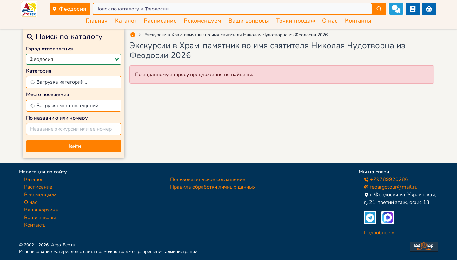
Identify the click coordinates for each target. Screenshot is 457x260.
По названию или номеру (57, 117)
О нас (330, 20)
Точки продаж (295, 20)
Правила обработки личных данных (213, 187)
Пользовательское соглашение (207, 179)
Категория (38, 71)
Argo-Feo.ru (63, 245)
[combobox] (73, 59)
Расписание (160, 20)
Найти (73, 146)
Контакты (358, 20)
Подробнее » (379, 232)
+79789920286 (386, 179)
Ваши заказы (40, 217)
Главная (97, 20)
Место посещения (47, 94)
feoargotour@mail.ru (391, 187)
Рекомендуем (202, 20)
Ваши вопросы (248, 20)
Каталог (126, 20)
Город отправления (49, 48)
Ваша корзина (41, 209)
